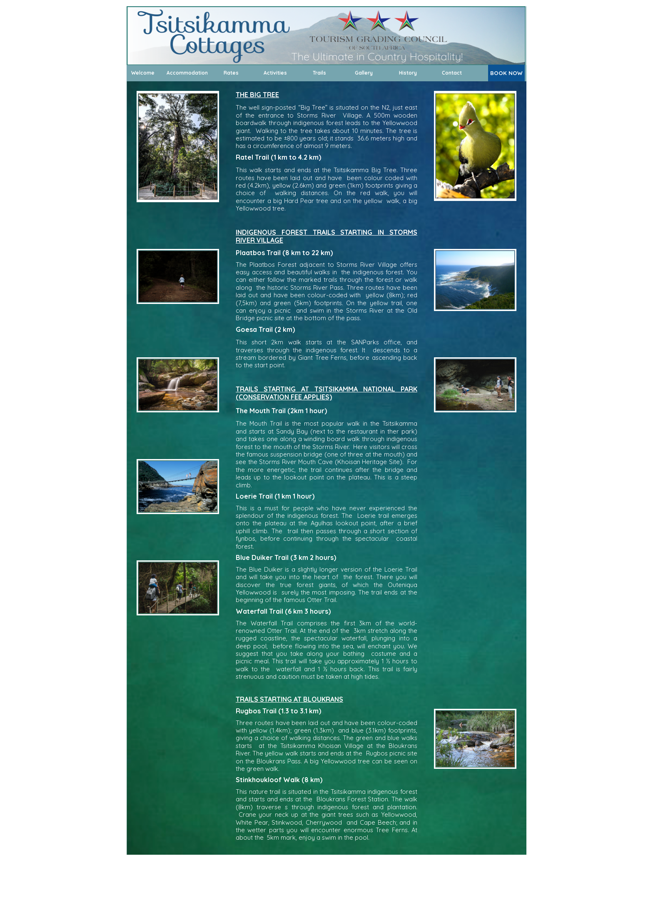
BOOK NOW (506, 73)
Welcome (143, 73)
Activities (275, 73)
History (408, 73)
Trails (319, 73)
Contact (452, 73)
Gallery (364, 73)
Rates (231, 73)
